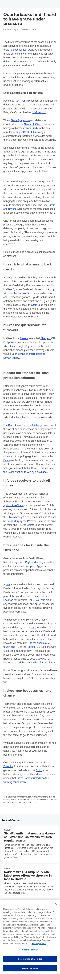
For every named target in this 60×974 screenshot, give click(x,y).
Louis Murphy (14, 520)
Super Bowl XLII (25, 131)
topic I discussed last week (18, 49)
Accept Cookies (30, 968)
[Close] (56, 904)
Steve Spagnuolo (20, 120)
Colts (39, 770)
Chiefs (11, 516)
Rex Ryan (20, 100)
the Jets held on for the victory (38, 662)
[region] (30, 937)
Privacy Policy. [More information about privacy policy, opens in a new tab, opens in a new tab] (39, 943)
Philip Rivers (10, 342)
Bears (52, 204)
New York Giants (33, 124)
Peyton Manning (34, 562)
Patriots (31, 646)
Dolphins (8, 766)
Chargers (45, 338)
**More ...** (39, 112)
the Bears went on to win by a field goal (25, 471)
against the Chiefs (13, 505)
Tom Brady (32, 127)
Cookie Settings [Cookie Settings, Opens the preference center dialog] (30, 949)
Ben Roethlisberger (32, 425)
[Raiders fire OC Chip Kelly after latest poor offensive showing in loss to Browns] (30, 881)
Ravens (12, 208)
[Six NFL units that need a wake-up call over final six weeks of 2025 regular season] (30, 844)
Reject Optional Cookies (30, 959)
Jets (34, 104)
